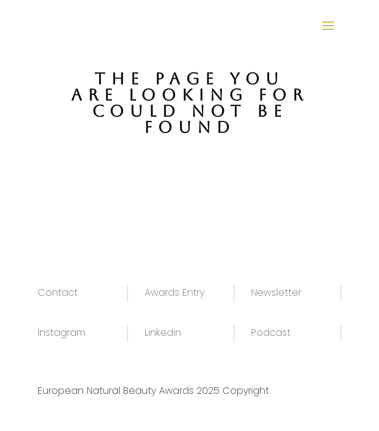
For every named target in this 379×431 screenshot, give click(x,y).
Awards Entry (174, 292)
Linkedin (163, 332)
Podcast (271, 332)
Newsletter (276, 292)
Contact (58, 292)
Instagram (61, 332)
